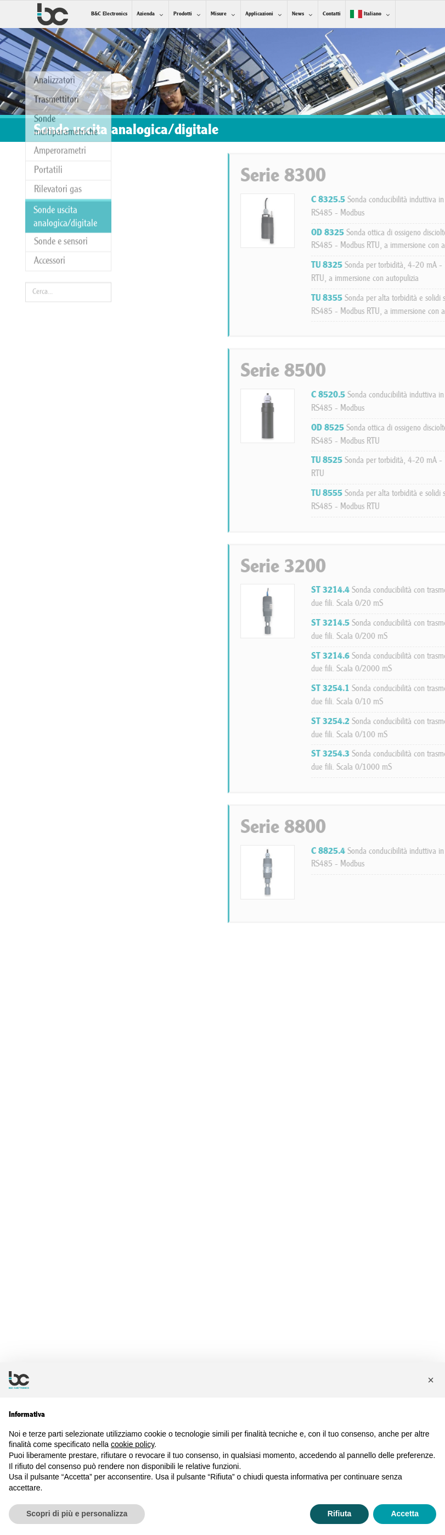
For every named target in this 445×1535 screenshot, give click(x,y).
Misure (219, 14)
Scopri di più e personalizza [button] (76, 1513)
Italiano (365, 14)
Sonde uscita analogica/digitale (65, 130)
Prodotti (182, 14)
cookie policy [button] (132, 1444)
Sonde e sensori (61, 155)
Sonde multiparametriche (66, 39)
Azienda (146, 14)
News (298, 14)
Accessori (49, 174)
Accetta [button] (405, 1513)
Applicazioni (259, 14)
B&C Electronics (109, 14)
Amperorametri (60, 64)
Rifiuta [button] (340, 1513)
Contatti (332, 14)
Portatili (48, 84)
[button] (431, 1380)
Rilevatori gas (58, 103)
